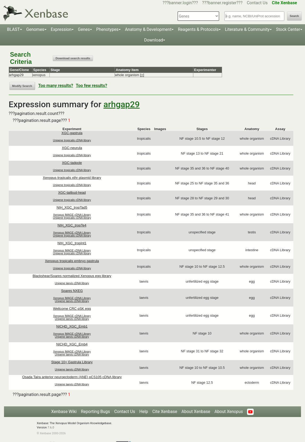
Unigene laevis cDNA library (72, 283)
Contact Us (257, 2)
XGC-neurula (72, 148)
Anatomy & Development (148, 29)
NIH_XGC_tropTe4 (71, 225)
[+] (142, 75)
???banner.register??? (222, 2)
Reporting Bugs (95, 411)
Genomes (35, 29)
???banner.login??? (180, 2)
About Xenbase (195, 411)
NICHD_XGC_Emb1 (72, 326)
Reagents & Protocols (198, 29)
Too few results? (91, 85)
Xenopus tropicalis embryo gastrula (72, 261)
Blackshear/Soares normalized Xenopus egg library (72, 276)
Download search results (73, 58)
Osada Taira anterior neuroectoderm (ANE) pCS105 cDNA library (72, 377)
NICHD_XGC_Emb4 (72, 344)
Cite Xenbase (164, 411)
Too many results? (55, 85)
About (228, 411)
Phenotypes (107, 29)
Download (153, 40)
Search (294, 16)
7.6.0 (51, 427)
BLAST (13, 29)
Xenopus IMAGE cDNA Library (72, 214)
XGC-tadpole (72, 163)
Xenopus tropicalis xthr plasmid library (72, 178)
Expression (61, 29)
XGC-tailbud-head (72, 193)
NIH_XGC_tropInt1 (71, 243)
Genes (84, 29)
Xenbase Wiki (64, 411)
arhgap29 (121, 104)
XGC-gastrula (71, 133)
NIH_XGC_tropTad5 (72, 207)
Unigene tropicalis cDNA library (72, 140)
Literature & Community (247, 29)
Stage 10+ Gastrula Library (72, 362)
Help (143, 411)
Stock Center (288, 29)
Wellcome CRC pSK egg (72, 309)
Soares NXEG (72, 291)
